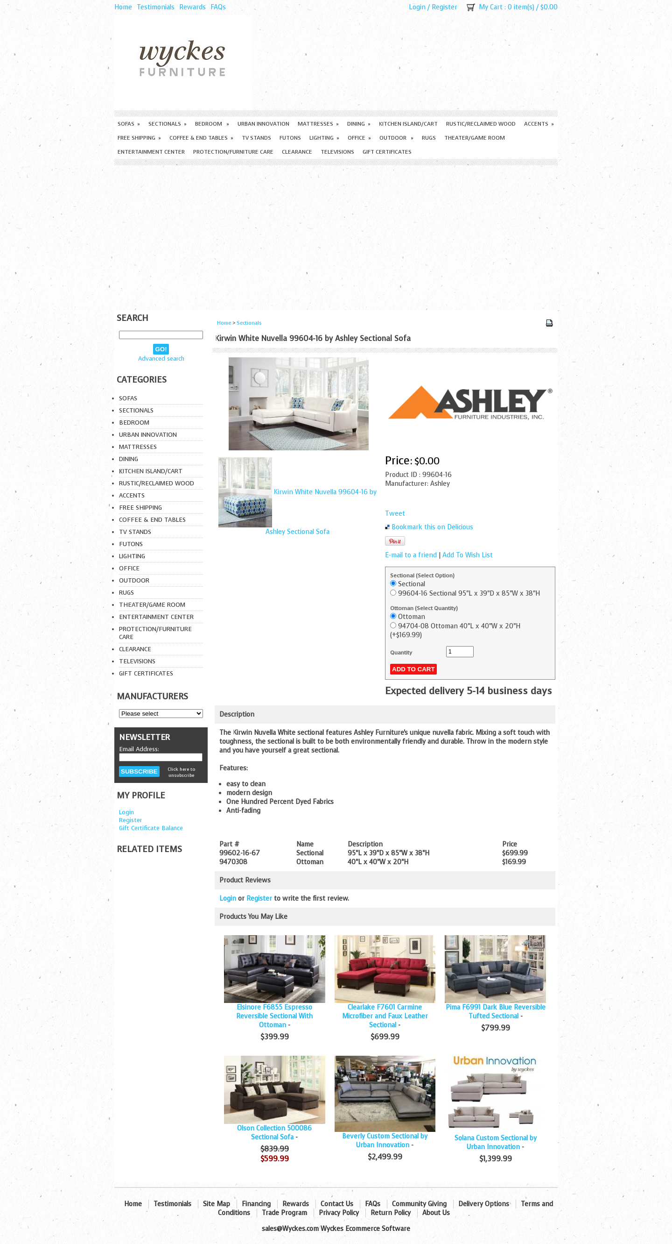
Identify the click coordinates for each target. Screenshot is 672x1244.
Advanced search (161, 359)
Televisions (337, 152)
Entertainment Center (151, 152)
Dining (359, 124)
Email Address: (139, 749)
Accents (539, 124)
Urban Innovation (263, 124)
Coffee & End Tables (201, 138)
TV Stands (256, 138)
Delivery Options (483, 1204)
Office (359, 138)
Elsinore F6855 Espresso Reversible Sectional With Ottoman (274, 1016)
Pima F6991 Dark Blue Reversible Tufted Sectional (496, 1012)
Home (123, 7)
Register (444, 7)
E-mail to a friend (411, 555)
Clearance (297, 152)
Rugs (429, 138)
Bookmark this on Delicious (432, 527)
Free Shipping (139, 138)
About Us (436, 1212)
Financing (256, 1204)
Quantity (401, 652)
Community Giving (419, 1204)
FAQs (218, 7)
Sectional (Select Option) (422, 575)
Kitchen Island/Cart (408, 124)
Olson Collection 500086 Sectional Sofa (274, 1133)
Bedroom (212, 124)
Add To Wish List (467, 555)
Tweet (395, 513)
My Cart (491, 7)
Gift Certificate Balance (151, 828)
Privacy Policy (339, 1212)
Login (417, 7)
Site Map (216, 1204)
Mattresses (318, 124)
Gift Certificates (387, 152)
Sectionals (167, 124)
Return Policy (391, 1212)
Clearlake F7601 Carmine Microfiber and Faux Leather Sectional (385, 1016)
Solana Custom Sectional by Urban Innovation (496, 1143)
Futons (290, 138)
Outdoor (396, 138)
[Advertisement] (336, 235)
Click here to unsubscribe (181, 772)
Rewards (192, 7)
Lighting (324, 138)
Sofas (129, 124)
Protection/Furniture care (233, 152)
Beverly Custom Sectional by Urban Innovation (384, 1141)
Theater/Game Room (474, 138)
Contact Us (337, 1204)
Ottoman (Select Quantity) (424, 608)
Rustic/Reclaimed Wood (481, 124)
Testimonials (156, 7)
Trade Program (284, 1212)
